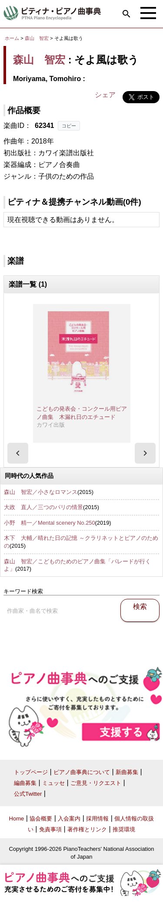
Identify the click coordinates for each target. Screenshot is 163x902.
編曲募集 (25, 783)
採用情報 (97, 818)
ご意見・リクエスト (95, 783)
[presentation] (17, 453)
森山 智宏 (37, 38)
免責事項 (50, 829)
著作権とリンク (87, 829)
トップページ (31, 772)
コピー (69, 125)
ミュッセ (53, 783)
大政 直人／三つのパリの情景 (43, 507)
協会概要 (41, 818)
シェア (105, 94)
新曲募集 (127, 772)
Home (16, 818)
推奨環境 (124, 829)
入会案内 (69, 818)
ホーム (12, 38)
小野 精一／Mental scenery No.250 (49, 523)
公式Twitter (28, 794)
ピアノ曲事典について (81, 772)
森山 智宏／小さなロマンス (40, 492)
